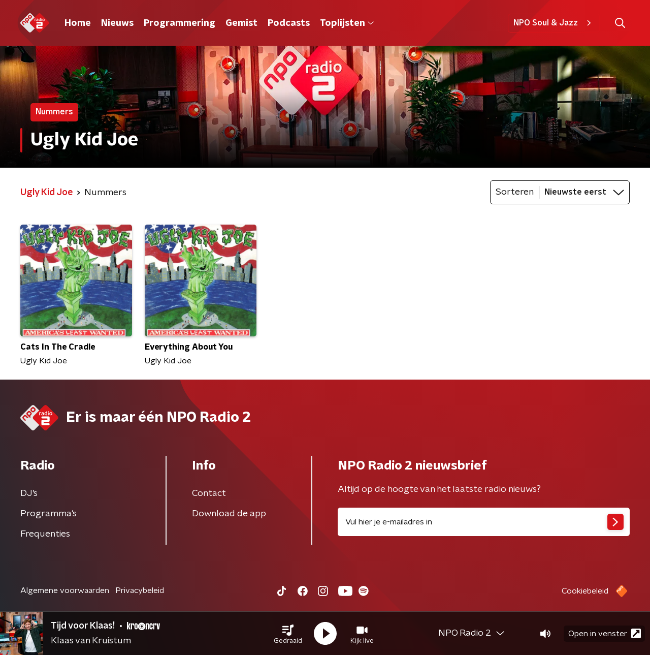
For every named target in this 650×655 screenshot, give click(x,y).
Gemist (241, 23)
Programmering (179, 23)
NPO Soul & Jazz (553, 23)
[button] (288, 633)
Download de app (229, 513)
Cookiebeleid (585, 591)
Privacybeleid (139, 590)
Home (77, 23)
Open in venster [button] (604, 633)
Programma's (48, 513)
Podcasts (289, 23)
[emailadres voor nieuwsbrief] (484, 522)
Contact (209, 493)
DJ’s (29, 493)
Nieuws (117, 23)
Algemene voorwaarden (64, 590)
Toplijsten (347, 23)
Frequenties (45, 534)
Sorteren (515, 192)
